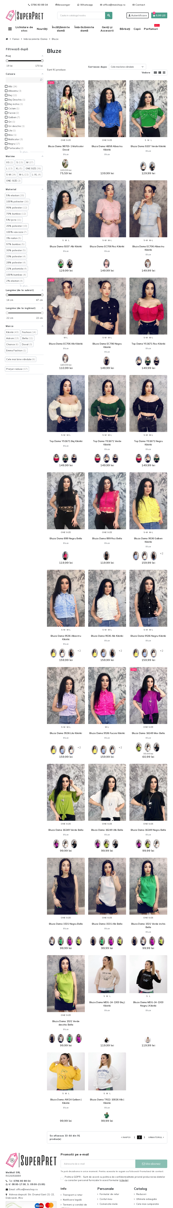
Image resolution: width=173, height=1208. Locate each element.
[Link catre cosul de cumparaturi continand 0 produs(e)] (159, 15)
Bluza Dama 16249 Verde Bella (65, 829)
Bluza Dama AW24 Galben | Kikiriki (66, 1101)
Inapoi (125, 1137)
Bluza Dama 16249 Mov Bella (148, 733)
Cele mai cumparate (147, 1204)
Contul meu (106, 1199)
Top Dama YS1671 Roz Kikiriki (148, 343)
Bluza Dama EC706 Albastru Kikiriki (148, 248)
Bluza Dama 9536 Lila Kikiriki (66, 733)
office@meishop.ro (113, 4)
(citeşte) (124, 1180)
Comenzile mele (109, 1204)
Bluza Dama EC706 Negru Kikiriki (107, 345)
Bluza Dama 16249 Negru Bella (148, 829)
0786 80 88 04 (38, 4)
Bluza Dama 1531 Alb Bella (107, 923)
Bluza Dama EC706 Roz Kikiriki (107, 246)
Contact (138, 4)
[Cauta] (84, 15)
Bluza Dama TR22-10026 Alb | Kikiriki (107, 1101)
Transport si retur (73, 1194)
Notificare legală (72, 1199)
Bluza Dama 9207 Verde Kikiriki (148, 146)
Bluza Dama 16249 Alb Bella (107, 829)
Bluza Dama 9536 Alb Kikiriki (107, 635)
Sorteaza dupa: (97, 66)
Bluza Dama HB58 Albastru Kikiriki (107, 148)
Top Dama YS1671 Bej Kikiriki (65, 441)
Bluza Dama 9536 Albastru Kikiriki (66, 637)
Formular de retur (109, 1194)
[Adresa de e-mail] (98, 1164)
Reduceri (141, 1194)
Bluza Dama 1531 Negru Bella (66, 923)
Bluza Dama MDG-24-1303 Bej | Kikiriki (107, 1004)
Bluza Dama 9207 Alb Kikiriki (66, 246)
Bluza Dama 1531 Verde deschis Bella (66, 1023)
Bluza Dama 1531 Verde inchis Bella (148, 925)
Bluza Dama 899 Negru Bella (66, 538)
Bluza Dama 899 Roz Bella (107, 538)
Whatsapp (85, 4)
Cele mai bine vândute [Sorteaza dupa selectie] (122, 66)
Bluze (66, 154)
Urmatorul (156, 1137)
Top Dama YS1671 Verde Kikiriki (107, 443)
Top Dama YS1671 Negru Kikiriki (148, 443)
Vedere (146, 72)
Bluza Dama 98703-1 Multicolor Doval (66, 148)
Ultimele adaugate (146, 1199)
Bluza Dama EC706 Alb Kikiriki (66, 343)
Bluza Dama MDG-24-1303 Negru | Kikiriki (148, 1004)
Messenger (62, 4)
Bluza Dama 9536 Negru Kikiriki (148, 635)
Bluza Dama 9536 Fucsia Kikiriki (107, 733)
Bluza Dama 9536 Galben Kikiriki (148, 540)
